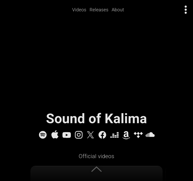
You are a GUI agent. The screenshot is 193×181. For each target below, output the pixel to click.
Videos (79, 9)
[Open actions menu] (185, 9)
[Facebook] (102, 134)
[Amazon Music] (126, 134)
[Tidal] (138, 134)
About (118, 9)
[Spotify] (42, 134)
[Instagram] (78, 134)
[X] (90, 134)
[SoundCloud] (150, 134)
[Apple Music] (54, 134)
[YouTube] (66, 134)
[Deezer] (114, 134)
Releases (99, 9)
